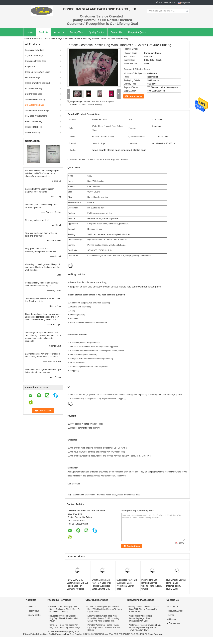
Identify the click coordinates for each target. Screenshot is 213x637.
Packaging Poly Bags (34, 50)
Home (29, 32)
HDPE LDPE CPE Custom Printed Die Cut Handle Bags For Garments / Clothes (77, 584)
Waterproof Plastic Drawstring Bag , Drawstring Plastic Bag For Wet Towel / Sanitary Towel (145, 627)
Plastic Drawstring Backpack (37, 83)
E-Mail (171, 615)
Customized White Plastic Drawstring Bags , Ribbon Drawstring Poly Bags (140, 618)
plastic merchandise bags (128, 495)
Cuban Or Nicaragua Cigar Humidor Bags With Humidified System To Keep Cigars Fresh (105, 609)
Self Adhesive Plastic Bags (37, 110)
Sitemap (172, 619)
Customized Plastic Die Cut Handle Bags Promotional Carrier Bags (126, 584)
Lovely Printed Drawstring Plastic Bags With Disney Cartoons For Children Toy (143, 609)
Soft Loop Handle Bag (35, 99)
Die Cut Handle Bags (52, 38)
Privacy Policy (29, 634)
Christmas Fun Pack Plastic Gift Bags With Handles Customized (101, 583)
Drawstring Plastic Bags (35, 61)
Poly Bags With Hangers (36, 116)
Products (43, 32)
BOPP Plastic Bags (33, 94)
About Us (59, 32)
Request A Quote (137, 32)
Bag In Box (30, 66)
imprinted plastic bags (106, 495)
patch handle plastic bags (84, 495)
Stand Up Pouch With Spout (37, 72)
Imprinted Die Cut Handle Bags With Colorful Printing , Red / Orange (151, 584)
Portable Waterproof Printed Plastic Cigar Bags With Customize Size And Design (104, 627)
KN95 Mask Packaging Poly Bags (64, 632)
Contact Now (135, 96)
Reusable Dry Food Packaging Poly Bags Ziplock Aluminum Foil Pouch (63, 618)
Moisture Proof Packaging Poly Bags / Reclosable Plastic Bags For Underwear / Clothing (65, 609)
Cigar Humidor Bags (34, 55)
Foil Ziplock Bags (32, 77)
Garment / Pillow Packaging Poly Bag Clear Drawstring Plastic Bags (64, 626)
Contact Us (116, 32)
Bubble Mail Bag (32, 132)
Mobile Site (174, 623)
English (184, 2)
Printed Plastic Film (33, 127)
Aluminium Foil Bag (33, 88)
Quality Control (97, 32)
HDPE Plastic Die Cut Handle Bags (175, 581)
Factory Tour (76, 32)
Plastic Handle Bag (33, 121)
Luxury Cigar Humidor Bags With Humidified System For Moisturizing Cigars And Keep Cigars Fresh (103, 618)
